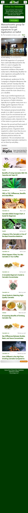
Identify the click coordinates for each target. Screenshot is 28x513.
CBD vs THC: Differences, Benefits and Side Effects (14, 194)
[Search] (25, 2)
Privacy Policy (14, 370)
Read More (4, 145)
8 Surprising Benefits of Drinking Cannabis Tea (13, 317)
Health (4, 170)
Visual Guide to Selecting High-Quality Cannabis (13, 296)
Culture (4, 312)
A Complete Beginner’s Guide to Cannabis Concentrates (13, 276)
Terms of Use (7, 370)
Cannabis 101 (5, 190)
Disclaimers (21, 370)
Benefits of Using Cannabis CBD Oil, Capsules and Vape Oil (14, 174)
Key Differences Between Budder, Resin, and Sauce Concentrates (13, 337)
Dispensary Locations (14, 371)
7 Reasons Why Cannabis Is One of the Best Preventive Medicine (14, 235)
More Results (24, 361)
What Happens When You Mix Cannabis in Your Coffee (12, 256)
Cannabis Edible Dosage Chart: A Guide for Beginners (13, 215)
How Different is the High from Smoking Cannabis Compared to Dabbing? (13, 358)
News (23, 35)
